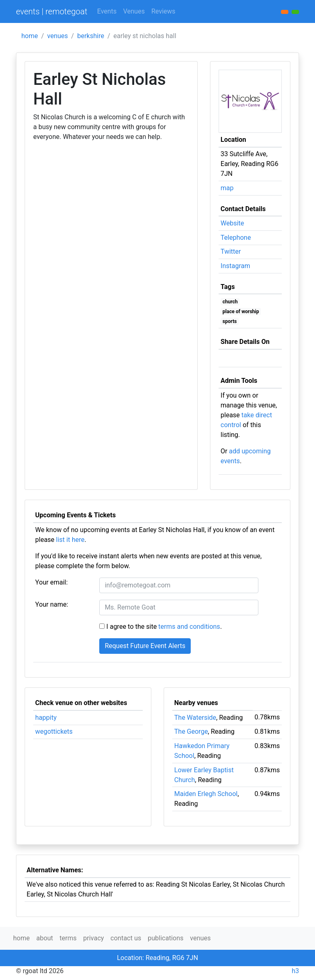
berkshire (90, 36)
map (227, 188)
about (44, 938)
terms (67, 938)
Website (232, 223)
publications (165, 938)
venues (57, 36)
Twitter (231, 251)
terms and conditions (189, 626)
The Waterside (195, 717)
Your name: (51, 604)
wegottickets (54, 731)
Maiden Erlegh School (205, 794)
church (230, 302)
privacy (93, 938)
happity (46, 717)
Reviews (163, 11)
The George (191, 731)
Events (106, 11)
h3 (295, 971)
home (29, 36)
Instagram (235, 266)
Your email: (51, 582)
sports (230, 321)
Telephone (236, 237)
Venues (134, 11)
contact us (125, 938)
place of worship (241, 311)
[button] (295, 12)
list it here (70, 540)
